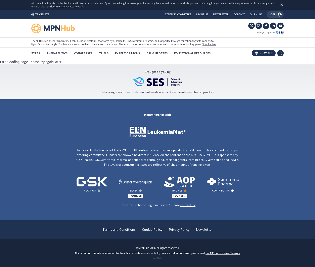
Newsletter (204, 229)
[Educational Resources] (192, 53)
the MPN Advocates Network (68, 6)
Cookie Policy (152, 229)
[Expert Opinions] (127, 53)
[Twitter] (251, 26)
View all (263, 53)
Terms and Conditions (119, 229)
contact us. (187, 205)
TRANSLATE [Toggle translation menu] (40, 14)
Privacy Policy (179, 229)
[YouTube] (280, 26)
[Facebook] (266, 26)
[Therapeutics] (57, 53)
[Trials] (104, 53)
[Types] (35, 53)
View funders (209, 44)
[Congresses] (83, 53)
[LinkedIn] (273, 26)
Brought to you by (270, 32)
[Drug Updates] (157, 53)
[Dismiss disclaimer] (281, 5)
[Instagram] (259, 26)
